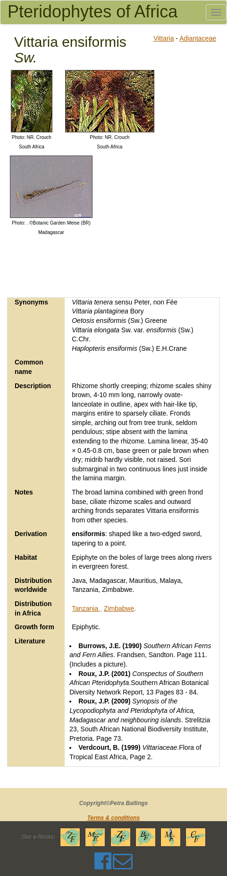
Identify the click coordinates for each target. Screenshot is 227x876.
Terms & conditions (113, 818)
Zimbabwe (119, 608)
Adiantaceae (197, 38)
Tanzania (86, 608)
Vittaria (163, 38)
